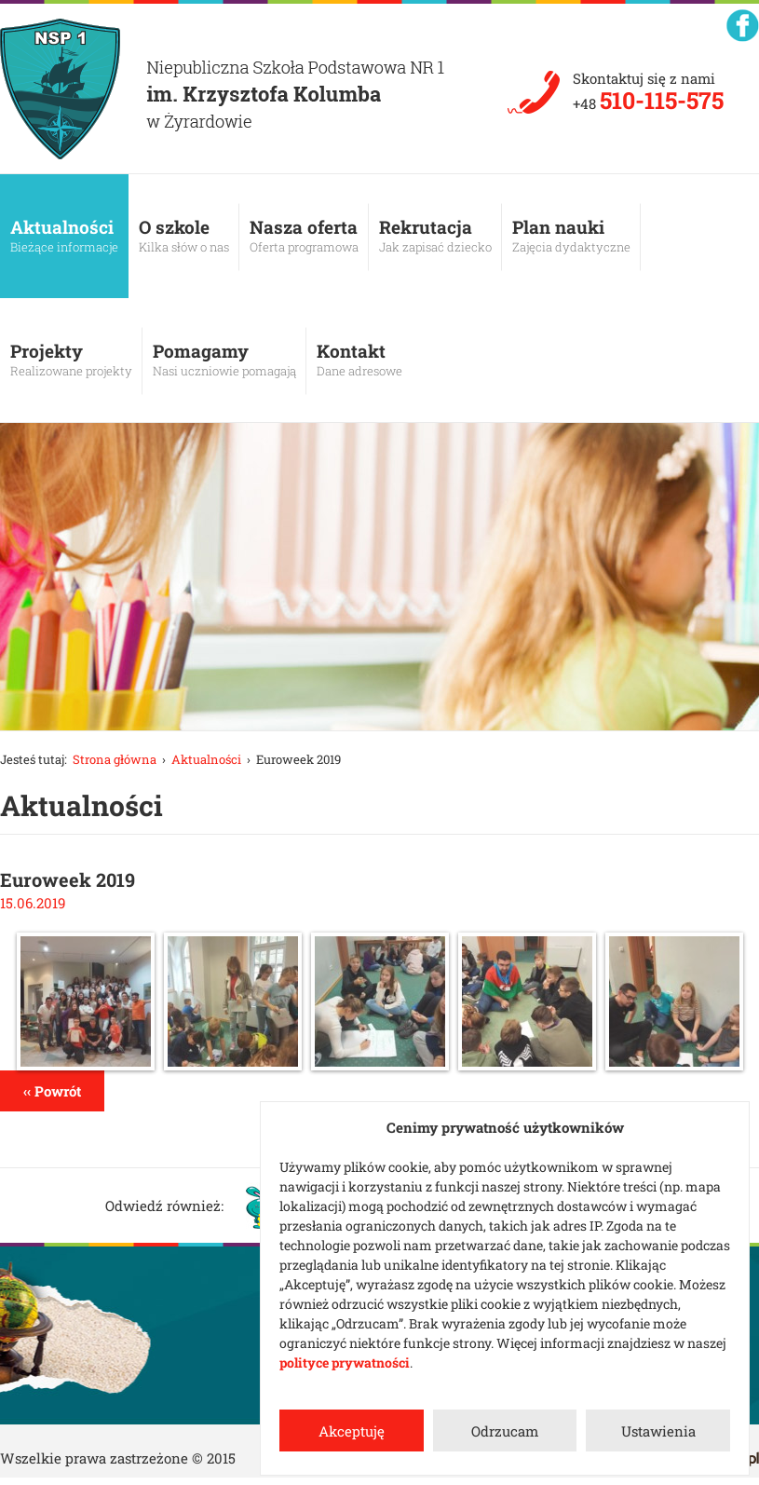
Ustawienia (658, 1431)
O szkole (184, 235)
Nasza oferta (304, 235)
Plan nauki (571, 235)
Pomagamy (224, 359)
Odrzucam (504, 1431)
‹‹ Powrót (52, 1091)
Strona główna (114, 759)
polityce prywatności (344, 1362)
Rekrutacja (435, 235)
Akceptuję (352, 1431)
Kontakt (359, 359)
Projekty (71, 359)
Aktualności (64, 235)
